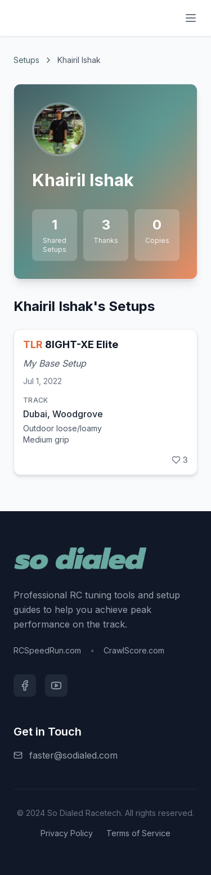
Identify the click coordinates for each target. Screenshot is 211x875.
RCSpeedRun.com (47, 650)
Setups (26, 60)
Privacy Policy (67, 833)
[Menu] (190, 18)
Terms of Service (138, 833)
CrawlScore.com (134, 650)
